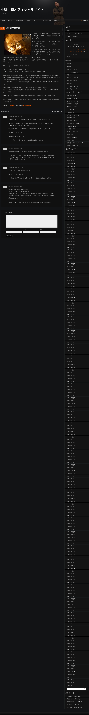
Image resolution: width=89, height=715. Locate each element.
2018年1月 (69, 428)
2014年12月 (70, 532)
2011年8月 (69, 643)
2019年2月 (69, 392)
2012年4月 (69, 621)
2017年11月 (70, 434)
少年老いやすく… (71, 701)
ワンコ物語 (69, 109)
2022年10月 (70, 269)
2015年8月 (69, 509)
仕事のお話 (69, 112)
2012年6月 (69, 615)
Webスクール (70, 95)
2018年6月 (69, 414)
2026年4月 (69, 152)
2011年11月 (70, 635)
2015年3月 (69, 523)
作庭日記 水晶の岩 (72, 69)
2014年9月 (69, 540)
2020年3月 (69, 356)
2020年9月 (69, 339)
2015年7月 (69, 512)
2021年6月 (69, 314)
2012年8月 (69, 610)
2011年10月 (70, 638)
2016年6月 (69, 481)
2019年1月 (69, 395)
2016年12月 (70, 465)
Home (3, 20)
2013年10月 (70, 571)
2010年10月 (70, 671)
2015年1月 (69, 529)
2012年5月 (69, 618)
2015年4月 (69, 520)
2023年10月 (70, 236)
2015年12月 (70, 498)
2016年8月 (69, 476)
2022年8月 (69, 275)
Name (7, 230)
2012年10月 (70, 604)
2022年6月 (69, 280)
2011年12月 (70, 632)
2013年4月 (69, 587)
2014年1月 (69, 562)
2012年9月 (69, 607)
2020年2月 (69, 359)
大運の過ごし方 (71, 75)
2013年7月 (69, 579)
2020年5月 (69, 350)
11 (81, 49)
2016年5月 (69, 484)
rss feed (85, 20)
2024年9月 (69, 205)
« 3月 (68, 56)
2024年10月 (70, 202)
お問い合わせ (57, 20)
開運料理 (69, 140)
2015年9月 (69, 506)
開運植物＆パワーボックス (73, 143)
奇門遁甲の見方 (13, 28)
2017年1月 (69, 462)
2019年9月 (69, 372)
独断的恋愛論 (70, 137)
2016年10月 (70, 470)
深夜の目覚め (70, 63)
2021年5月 (69, 317)
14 (70, 51)
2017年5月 (69, 451)
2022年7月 (69, 278)
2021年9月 (69, 305)
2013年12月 (70, 565)
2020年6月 (69, 347)
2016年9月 (69, 473)
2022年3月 (69, 289)
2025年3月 (69, 188)
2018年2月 (69, 426)
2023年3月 (69, 255)
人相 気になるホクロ (72, 86)
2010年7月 (69, 680)
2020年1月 (69, 361)
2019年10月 (70, 370)
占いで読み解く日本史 (72, 123)
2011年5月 (69, 652)
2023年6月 (69, 247)
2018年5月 (69, 417)
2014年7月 (69, 546)
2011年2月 (69, 660)
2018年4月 (69, 420)
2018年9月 (69, 406)
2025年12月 (70, 163)
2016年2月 (69, 493)
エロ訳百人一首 (71, 98)
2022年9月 (69, 272)
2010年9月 (69, 674)
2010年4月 (69, 685)
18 (81, 51)
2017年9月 (69, 439)
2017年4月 (69, 453)
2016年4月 (69, 487)
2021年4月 (69, 319)
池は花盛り (69, 66)
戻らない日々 (70, 83)
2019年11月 (70, 367)
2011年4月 (69, 654)
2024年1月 (69, 227)
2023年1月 (69, 261)
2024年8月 (69, 208)
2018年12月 (70, 398)
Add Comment (27, 105)
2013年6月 (69, 582)
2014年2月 (69, 560)
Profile (10, 20)
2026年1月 (69, 160)
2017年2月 (69, 459)
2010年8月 (69, 677)
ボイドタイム (70, 106)
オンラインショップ (72, 101)
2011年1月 (69, 663)
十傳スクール (70, 120)
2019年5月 (69, 384)
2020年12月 (70, 331)
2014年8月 (69, 543)
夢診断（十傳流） (71, 131)
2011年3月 (69, 657)
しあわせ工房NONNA (72, 36)
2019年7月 (69, 378)
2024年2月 (69, 224)
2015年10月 (70, 504)
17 (78, 51)
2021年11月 (70, 300)
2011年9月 (69, 640)
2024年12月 (70, 197)
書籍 (28, 20)
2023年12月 (70, 230)
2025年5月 (69, 183)
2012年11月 (70, 601)
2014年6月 (69, 548)
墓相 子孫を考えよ (72, 80)
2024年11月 (70, 199)
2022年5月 (69, 283)
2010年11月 (70, 668)
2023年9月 (69, 238)
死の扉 (68, 134)
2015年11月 (70, 501)
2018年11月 (70, 400)
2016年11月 (70, 467)
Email (24, 230)
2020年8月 (69, 342)
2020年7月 (69, 345)
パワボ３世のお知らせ (72, 72)
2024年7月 (69, 211)
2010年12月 (70, 666)
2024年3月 (69, 222)
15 (73, 51)
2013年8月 (69, 576)
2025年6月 (69, 180)
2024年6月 (69, 213)
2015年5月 (69, 518)
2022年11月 (70, 266)
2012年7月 (69, 613)
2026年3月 (69, 155)
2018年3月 (69, 423)
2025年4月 (69, 185)
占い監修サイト (20, 20)
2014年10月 (70, 537)
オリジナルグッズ (46, 20)
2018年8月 (69, 409)
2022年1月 (69, 294)
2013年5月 (69, 585)
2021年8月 (69, 308)
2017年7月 (69, 445)
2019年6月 (69, 381)
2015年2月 (69, 526)
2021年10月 (70, 303)
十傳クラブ (36, 20)
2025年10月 (70, 169)
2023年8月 (69, 241)
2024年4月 (69, 219)
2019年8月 (69, 375)
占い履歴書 (69, 129)
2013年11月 (70, 568)
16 (76, 51)
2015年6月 (69, 515)
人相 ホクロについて (72, 77)
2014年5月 (69, 551)
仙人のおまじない (71, 115)
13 (68, 51)
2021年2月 (69, 325)
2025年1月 (69, 194)
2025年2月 (69, 191)
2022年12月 (70, 264)
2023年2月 (69, 258)
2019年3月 (69, 389)
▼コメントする (57, 111)
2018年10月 (70, 403)
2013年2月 (69, 593)
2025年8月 (69, 174)
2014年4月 (69, 554)
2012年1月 (69, 629)
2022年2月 (69, 291)
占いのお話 (11, 105)
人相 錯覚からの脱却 (72, 89)
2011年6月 (69, 649)
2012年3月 (69, 624)
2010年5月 (69, 682)
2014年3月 (69, 557)
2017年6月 (69, 448)
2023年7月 (69, 244)
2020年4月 (69, 353)
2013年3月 (69, 590)
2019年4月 (69, 386)
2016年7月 (69, 479)
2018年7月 (69, 412)
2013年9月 (69, 573)
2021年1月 (69, 328)
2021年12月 (70, 297)
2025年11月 (70, 166)
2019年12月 (70, 364)
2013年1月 (69, 596)
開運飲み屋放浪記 (71, 145)
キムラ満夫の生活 (71, 104)
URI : (41, 230)
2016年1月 (69, 495)
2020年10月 (70, 336)
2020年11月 (70, 333)
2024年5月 (69, 216)
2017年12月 (70, 431)
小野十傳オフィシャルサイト (22, 9)
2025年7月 (69, 177)
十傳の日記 (69, 117)
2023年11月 (70, 233)
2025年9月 (69, 171)
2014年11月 (70, 534)
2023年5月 (69, 250)
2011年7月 (69, 646)
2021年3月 (69, 322)
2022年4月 (69, 286)
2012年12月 (70, 599)
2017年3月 (69, 456)
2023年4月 (69, 252)
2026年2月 (69, 157)
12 (84, 49)
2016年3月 (69, 490)
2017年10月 (70, 437)
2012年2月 (69, 627)
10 (78, 49)
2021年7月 (69, 311)
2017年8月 (69, 442)
